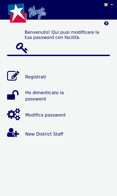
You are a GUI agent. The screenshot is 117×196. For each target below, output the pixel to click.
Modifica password (45, 115)
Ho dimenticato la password (44, 96)
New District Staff (44, 134)
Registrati (35, 76)
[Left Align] (106, 25)
